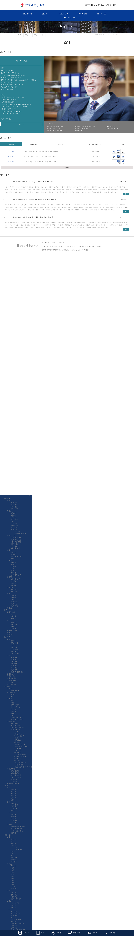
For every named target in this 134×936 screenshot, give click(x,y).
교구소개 (13, 866)
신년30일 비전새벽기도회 (95, 144)
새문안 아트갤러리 (16, 899)
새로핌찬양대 (14, 659)
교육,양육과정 (11, 721)
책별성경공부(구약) (19, 744)
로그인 (103, 5)
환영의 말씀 (14, 503)
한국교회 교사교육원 (20, 754)
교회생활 (9, 577)
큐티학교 (16, 732)
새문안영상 (10, 682)
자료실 (9, 891)
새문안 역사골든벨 (16, 540)
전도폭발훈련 (14, 806)
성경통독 (13, 711)
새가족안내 (10, 501)
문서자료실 (14, 893)
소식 (8, 837)
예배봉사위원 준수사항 (17, 556)
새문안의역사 (11, 536)
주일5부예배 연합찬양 (17, 672)
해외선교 (13, 789)
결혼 (12, 853)
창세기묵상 (61, 144)
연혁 (12, 521)
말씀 (8, 639)
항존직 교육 (17, 759)
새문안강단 (10, 635)
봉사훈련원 (17, 752)
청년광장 (9, 699)
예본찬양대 (14, 662)
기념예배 (13, 629)
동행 (12, 697)
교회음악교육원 (15, 771)
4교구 (12, 874)
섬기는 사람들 (15, 525)
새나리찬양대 (14, 668)
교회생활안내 (14, 507)
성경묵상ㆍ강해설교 (12, 631)
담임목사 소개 (11, 612)
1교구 (12, 868)
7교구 (12, 880)
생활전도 (13, 810)
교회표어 (13, 515)
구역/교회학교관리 (16, 920)
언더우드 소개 (15, 546)
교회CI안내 (14, 529)
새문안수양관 (14, 602)
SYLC (12, 703)
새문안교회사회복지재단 (17, 827)
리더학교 (13, 709)
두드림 (13, 695)
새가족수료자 (14, 509)
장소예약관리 (14, 915)
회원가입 (108, 5)
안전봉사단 (14, 820)
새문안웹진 (14, 860)
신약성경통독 (18, 734)
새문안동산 (14, 604)
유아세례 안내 (15, 583)
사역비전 (13, 517)
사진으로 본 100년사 (16, 542)
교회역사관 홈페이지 (16, 548)
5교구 (12, 876)
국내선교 (13, 792)
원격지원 (61, 242)
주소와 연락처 (15, 527)
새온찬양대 (14, 664)
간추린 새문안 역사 (16, 538)
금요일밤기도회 (15, 651)
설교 (8, 620)
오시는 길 (13, 600)
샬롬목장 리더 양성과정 (20, 756)
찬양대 (13, 569)
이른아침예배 (14, 649)
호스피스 (13, 818)
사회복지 (9, 825)
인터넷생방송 (11, 674)
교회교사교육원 (15, 773)
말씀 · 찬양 (63, 14)
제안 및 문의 (45, 242)
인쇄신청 (13, 922)
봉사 (8, 812)
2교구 (12, 870)
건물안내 (13, 595)
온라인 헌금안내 (15, 913)
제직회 (13, 565)
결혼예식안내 (14, 926)
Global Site (14, 554)
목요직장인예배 (15, 653)
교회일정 (13, 843)
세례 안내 (13, 585)
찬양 (8, 655)
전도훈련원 (14, 781)
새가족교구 (14, 889)
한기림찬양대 (14, 666)
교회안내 (9, 511)
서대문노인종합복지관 (17, 831)
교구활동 (9, 864)
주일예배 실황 (11, 676)
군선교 (13, 800)
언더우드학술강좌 (16, 717)
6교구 (12, 878)
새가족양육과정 (15, 505)
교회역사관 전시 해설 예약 (18, 924)
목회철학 (13, 616)
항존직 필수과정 (15, 726)
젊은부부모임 (11, 692)
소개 (12, 614)
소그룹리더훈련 (18, 765)
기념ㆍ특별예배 (11, 678)
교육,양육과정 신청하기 (17, 728)
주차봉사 (13, 816)
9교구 (12, 884)
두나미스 (13, 713)
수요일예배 (14, 624)
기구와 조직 (14, 523)
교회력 (13, 558)
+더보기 (67, 167)
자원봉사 (13, 814)
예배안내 (9, 550)
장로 (15, 847)
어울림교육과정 (15, 690)
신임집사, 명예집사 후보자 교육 (23, 767)
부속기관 (13, 573)
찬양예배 (13, 626)
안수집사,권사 (18, 849)
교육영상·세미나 (12, 680)
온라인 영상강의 (15, 730)
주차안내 (13, 598)
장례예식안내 (14, 928)
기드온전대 (14, 808)
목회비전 (13, 618)
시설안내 (9, 593)
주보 (12, 841)
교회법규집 (10, 587)
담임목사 (45, 14)
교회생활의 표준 (15, 579)
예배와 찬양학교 (15, 707)
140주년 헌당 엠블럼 (20, 534)
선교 (8, 787)
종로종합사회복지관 (16, 829)
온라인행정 (10, 909)
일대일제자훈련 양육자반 (21, 746)
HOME (20, 35)
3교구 (12, 872)
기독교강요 (17, 740)
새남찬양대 (14, 670)
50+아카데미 (18, 748)
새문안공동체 (69, 18)
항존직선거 (14, 845)
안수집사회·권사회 (16, 575)
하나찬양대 (14, 657)
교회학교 (13, 567)
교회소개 (13, 513)
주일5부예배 (14, 643)
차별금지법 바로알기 (13, 783)
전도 (8, 802)
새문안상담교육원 (16, 775)
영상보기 (21, 124)
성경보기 (9, 901)
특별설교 (9, 633)
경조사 (13, 851)
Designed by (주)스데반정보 (81, 250)
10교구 (13, 886)
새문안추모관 (14, 606)
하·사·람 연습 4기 (19, 736)
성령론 (16, 738)
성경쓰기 (13, 905)
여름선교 (13, 715)
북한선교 (13, 794)
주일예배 (13, 622)
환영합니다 (27, 14)
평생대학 (13, 833)
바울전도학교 (14, 804)
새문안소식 (14, 839)
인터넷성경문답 (15, 903)
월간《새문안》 (15, 858)
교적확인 (13, 917)
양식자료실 (14, 895)
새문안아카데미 (11, 769)
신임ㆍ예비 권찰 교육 (20, 763)
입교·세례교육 (18, 761)
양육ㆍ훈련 (82, 14)
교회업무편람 (14, 591)
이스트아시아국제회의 (17, 719)
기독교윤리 (17, 742)
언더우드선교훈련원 (16, 777)
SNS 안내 (13, 862)
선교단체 (13, 571)
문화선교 (13, 798)
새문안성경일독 (11, 684)
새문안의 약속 (15, 519)
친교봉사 (13, 823)
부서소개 (9, 560)
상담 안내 (13, 581)
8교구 (12, 882)
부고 (12, 856)
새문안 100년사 (15, 544)
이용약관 (53, 242)
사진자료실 (14, 897)
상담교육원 (17, 750)
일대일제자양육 (15, 705)
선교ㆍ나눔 (101, 14)
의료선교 (13, 796)
